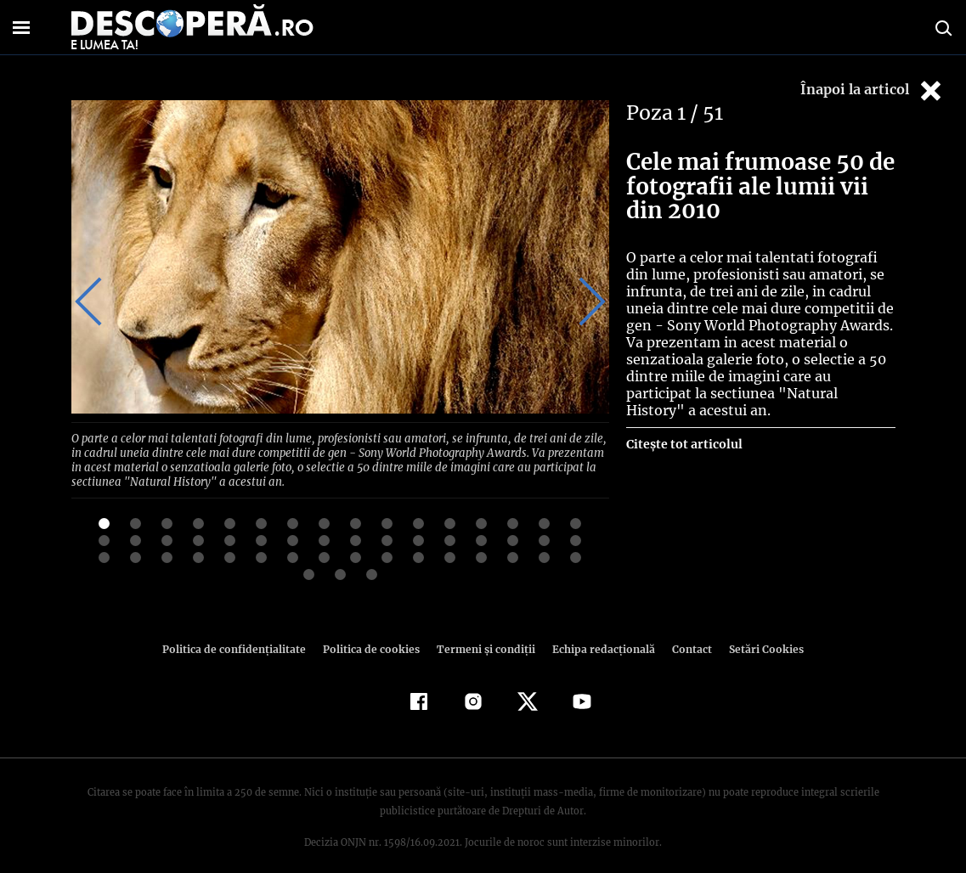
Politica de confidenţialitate (242, 633)
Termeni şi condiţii (484, 633)
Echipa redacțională (599, 633)
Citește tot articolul (683, 444)
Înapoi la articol (873, 90)
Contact (685, 633)
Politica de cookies (374, 633)
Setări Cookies (758, 633)
